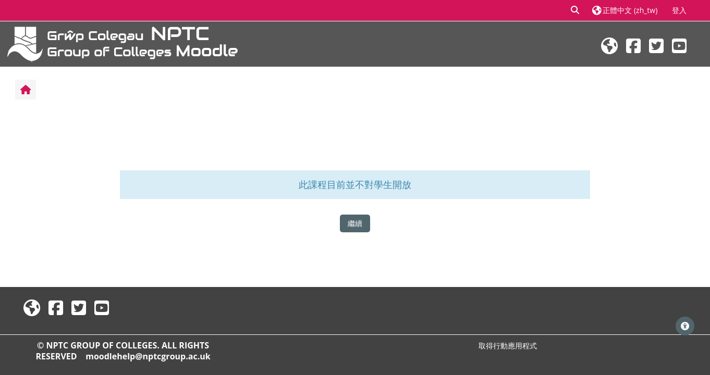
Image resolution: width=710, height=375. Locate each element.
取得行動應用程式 (508, 346)
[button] (575, 10)
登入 (679, 10)
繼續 (355, 223)
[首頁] (122, 43)
